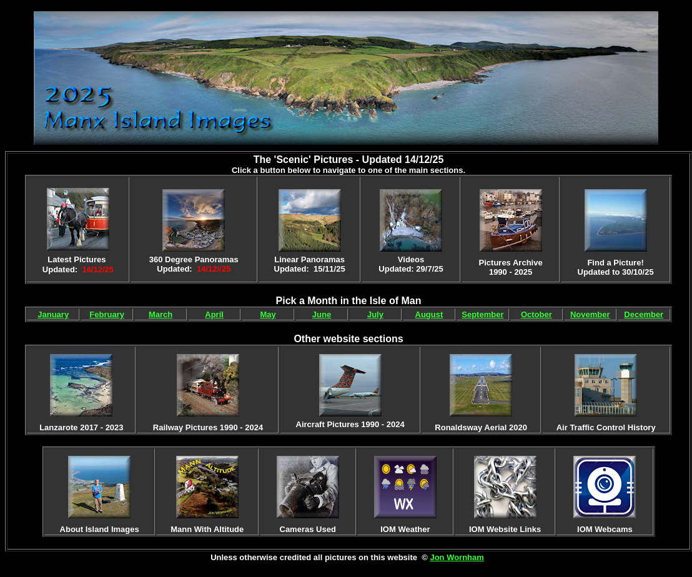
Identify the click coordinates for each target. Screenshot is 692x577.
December (643, 314)
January (53, 314)
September (482, 314)
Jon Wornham (456, 557)
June (321, 314)
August (429, 314)
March (160, 314)
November (590, 314)
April (214, 314)
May (267, 314)
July (375, 314)
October (536, 314)
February (106, 314)
